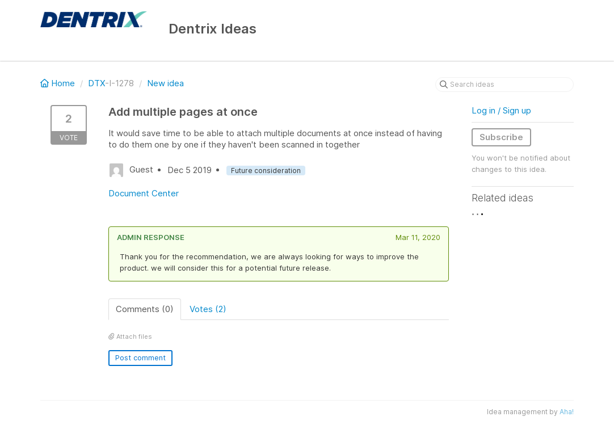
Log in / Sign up (501, 110)
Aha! (567, 411)
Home (58, 83)
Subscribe (501, 137)
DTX (96, 83)
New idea (165, 83)
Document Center (143, 193)
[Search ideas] (504, 84)
